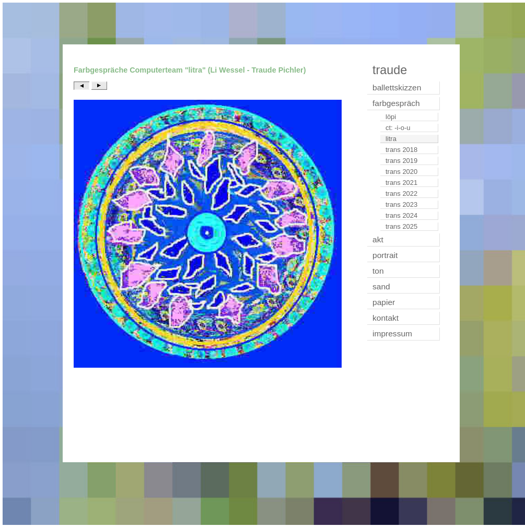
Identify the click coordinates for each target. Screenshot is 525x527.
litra (391, 139)
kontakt (385, 317)
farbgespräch (396, 103)
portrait (385, 255)
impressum (392, 333)
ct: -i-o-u (398, 128)
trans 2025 (401, 226)
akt (377, 239)
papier (383, 302)
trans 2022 (401, 193)
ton (378, 270)
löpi (391, 117)
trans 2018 (401, 150)
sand (381, 286)
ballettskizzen (396, 87)
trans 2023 (401, 204)
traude (389, 70)
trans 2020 (401, 171)
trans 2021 (401, 182)
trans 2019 (401, 161)
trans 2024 (401, 215)
